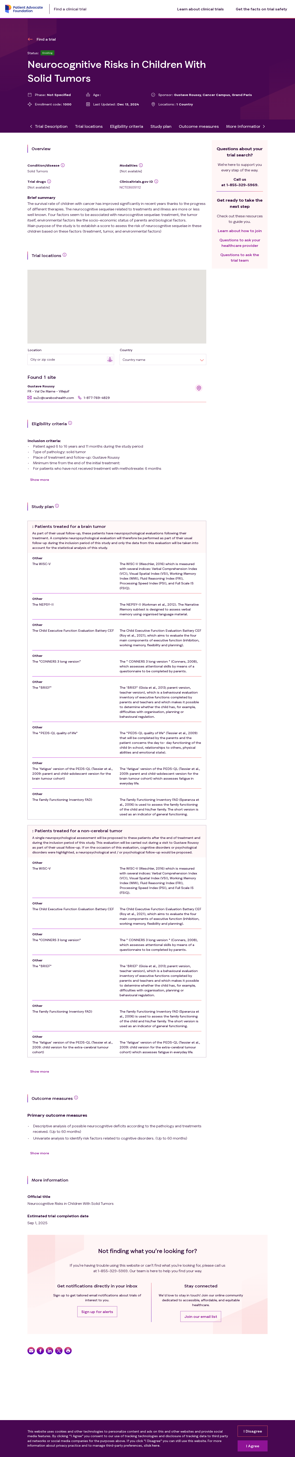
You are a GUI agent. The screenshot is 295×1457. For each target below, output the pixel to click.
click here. (152, 1445)
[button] (50, 397)
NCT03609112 (130, 187)
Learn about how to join (240, 230)
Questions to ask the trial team (239, 257)
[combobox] (68, 359)
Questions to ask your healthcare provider (239, 243)
